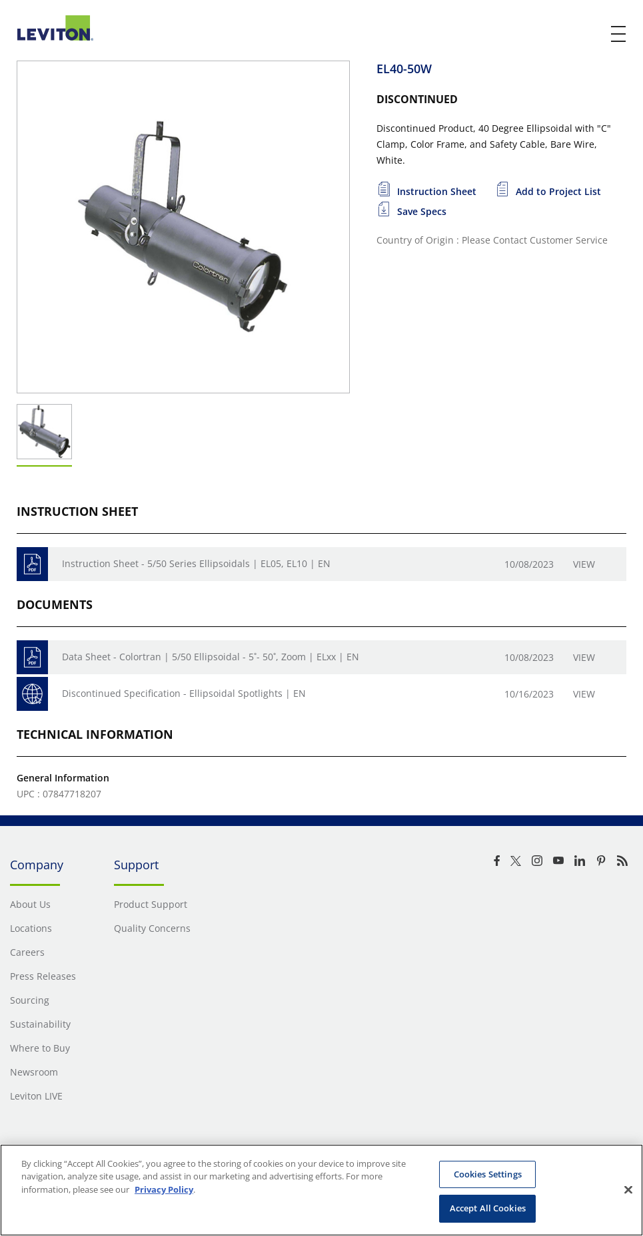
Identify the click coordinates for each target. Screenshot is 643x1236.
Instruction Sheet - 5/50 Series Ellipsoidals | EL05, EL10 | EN (196, 563)
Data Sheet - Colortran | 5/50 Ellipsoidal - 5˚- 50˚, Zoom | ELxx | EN (210, 656)
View (584, 564)
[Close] (628, 1189)
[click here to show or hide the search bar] (591, 35)
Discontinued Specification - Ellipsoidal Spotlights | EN (184, 693)
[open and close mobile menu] (619, 34)
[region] (321, 1190)
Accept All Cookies (488, 1208)
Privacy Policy (164, 1189)
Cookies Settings (488, 1174)
